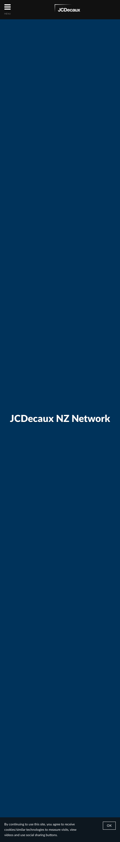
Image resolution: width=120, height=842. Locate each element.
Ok (109, 825)
